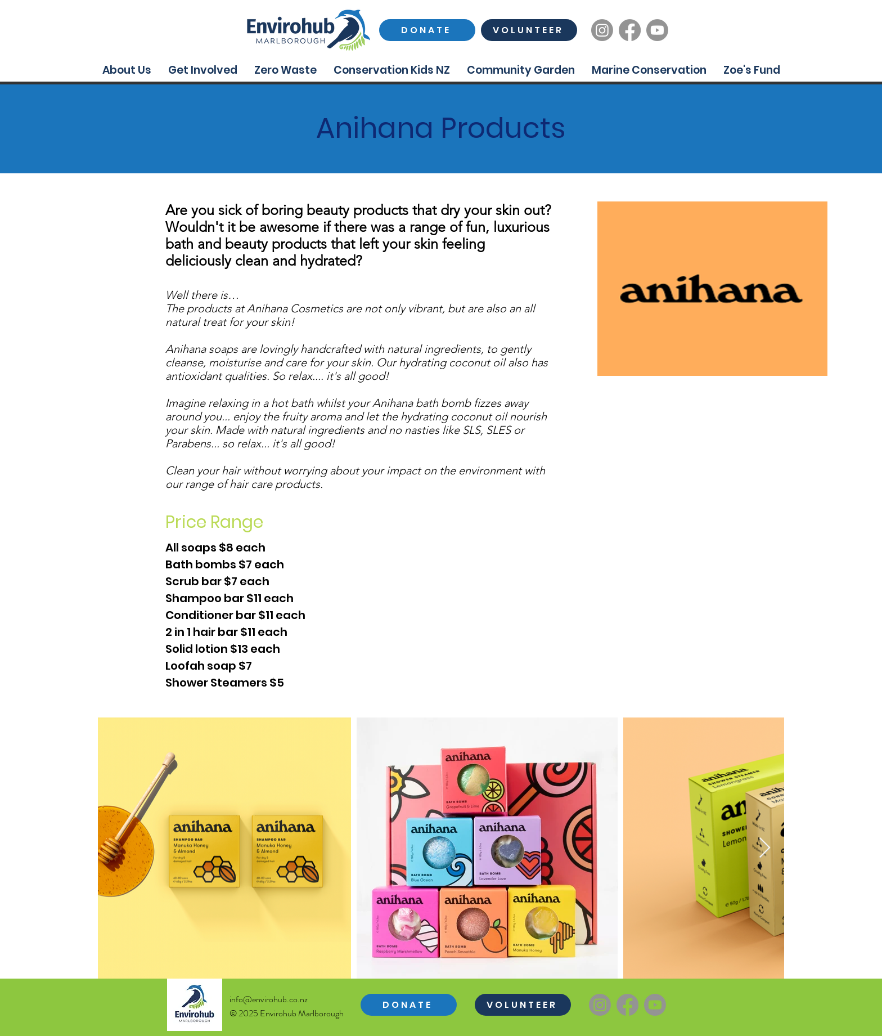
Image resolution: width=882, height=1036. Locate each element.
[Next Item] (764, 848)
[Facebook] (630, 30)
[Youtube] (657, 30)
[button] (127, 70)
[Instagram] (602, 30)
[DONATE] (427, 30)
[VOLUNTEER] (529, 30)
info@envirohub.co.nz (269, 999)
